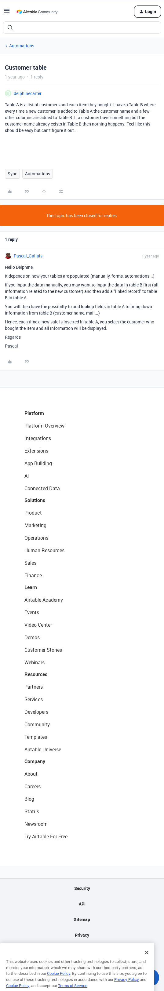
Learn (30, 587)
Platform (34, 413)
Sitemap (82, 919)
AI (26, 475)
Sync (12, 174)
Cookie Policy (58, 980)
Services (33, 699)
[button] (6, 13)
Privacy (82, 935)
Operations (36, 537)
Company (34, 761)
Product (33, 512)
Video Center (38, 624)
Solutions (34, 500)
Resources (35, 674)
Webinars (34, 662)
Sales (30, 562)
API (82, 904)
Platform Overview (44, 425)
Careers (32, 786)
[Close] (146, 959)
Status (31, 811)
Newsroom (36, 824)
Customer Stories (43, 650)
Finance (33, 575)
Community (37, 724)
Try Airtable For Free (45, 836)
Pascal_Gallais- (29, 256)
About (31, 774)
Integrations (37, 438)
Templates (35, 737)
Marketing (35, 525)
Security (82, 888)
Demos (32, 637)
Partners (33, 686)
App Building (38, 463)
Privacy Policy (126, 986)
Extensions (36, 450)
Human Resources (44, 550)
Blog (29, 799)
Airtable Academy (43, 599)
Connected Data (42, 488)
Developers (36, 712)
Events (31, 612)
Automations (21, 46)
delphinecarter (28, 93)
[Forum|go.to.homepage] (37, 11)
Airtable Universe (42, 749)
